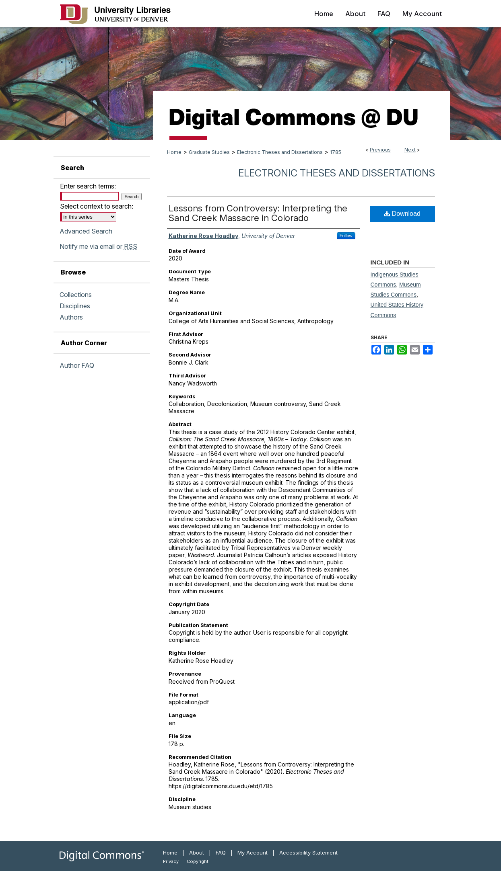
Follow (346, 235)
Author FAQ (77, 365)
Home (174, 152)
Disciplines (75, 306)
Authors (71, 317)
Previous (380, 150)
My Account (252, 852)
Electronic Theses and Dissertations (280, 152)
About (196, 852)
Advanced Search (86, 231)
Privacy (171, 861)
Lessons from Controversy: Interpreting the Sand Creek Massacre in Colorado (258, 213)
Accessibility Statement (308, 852)
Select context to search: (96, 206)
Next (410, 150)
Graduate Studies (209, 152)
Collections (76, 295)
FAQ (221, 852)
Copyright (197, 861)
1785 (335, 152)
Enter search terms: (88, 186)
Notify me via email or (98, 246)
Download (402, 213)
